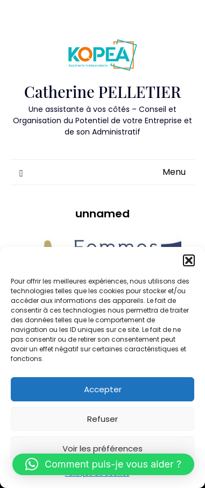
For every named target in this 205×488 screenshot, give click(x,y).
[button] (188, 260)
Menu (174, 172)
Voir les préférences (102, 448)
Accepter (103, 389)
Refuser (102, 419)
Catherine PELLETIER (102, 91)
